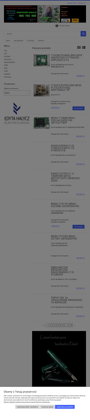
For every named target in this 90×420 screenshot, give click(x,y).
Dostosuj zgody (47, 407)
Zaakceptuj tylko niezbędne (27, 407)
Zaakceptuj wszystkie (65, 407)
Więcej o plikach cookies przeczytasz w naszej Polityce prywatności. (27, 402)
